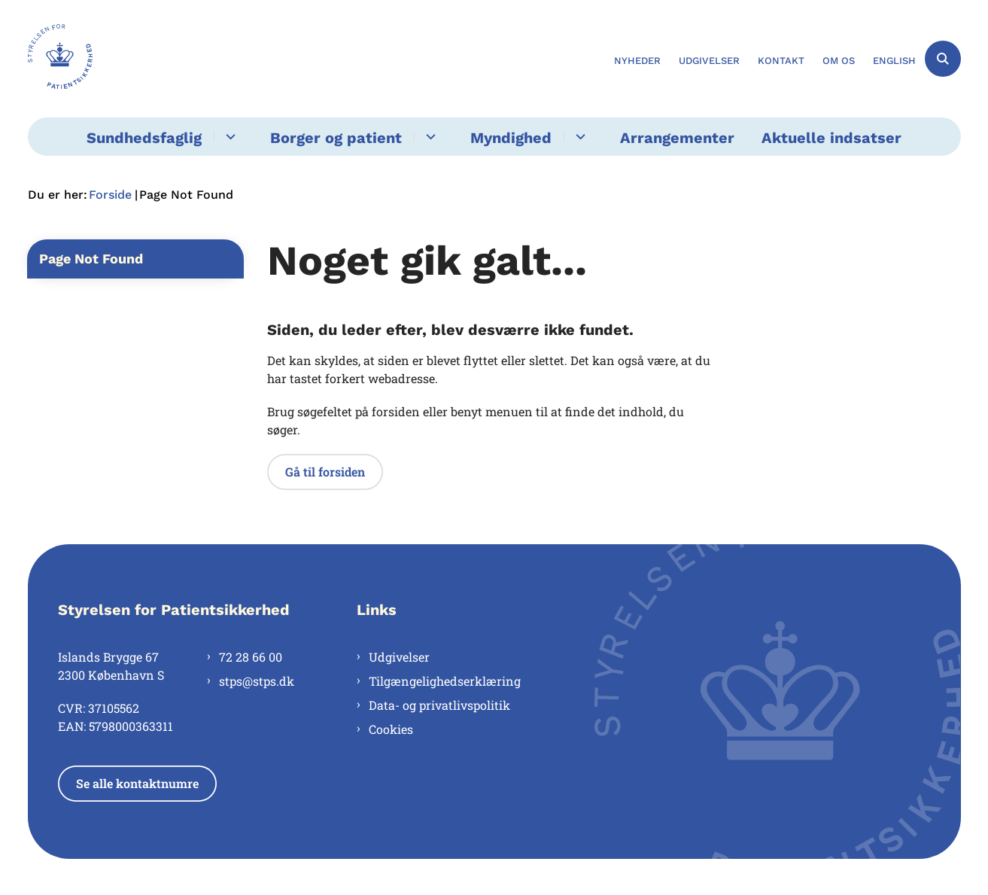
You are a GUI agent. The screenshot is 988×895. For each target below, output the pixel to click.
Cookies (391, 729)
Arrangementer (677, 138)
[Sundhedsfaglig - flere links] (228, 136)
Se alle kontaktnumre (137, 783)
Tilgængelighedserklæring (445, 681)
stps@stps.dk (256, 681)
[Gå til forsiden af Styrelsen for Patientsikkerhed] (60, 58)
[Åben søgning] (943, 59)
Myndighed (511, 138)
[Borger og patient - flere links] (428, 136)
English (894, 61)
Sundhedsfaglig (144, 138)
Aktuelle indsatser (831, 138)
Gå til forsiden (325, 471)
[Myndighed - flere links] (578, 136)
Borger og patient (336, 138)
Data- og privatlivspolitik (439, 705)
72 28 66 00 (250, 657)
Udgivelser (399, 657)
